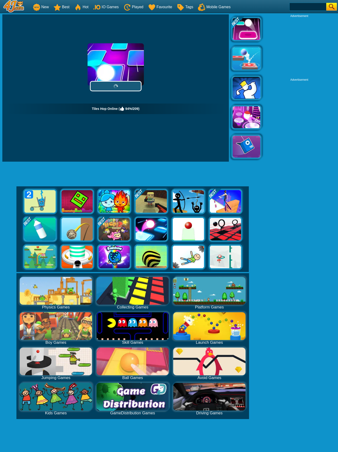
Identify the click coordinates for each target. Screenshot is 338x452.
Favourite (160, 7)
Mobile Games (214, 7)
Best (61, 7)
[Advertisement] (299, 47)
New (41, 7)
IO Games (106, 7)
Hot (81, 7)
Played (133, 7)
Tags (185, 7)
